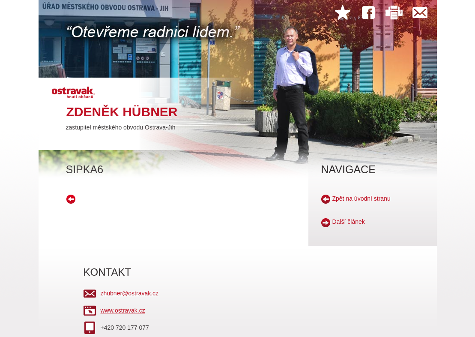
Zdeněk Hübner (122, 112)
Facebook (368, 13)
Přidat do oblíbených (343, 13)
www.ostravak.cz (123, 310)
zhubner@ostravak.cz (130, 293)
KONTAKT (107, 272)
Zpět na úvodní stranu (361, 198)
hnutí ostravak (74, 91)
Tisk (394, 13)
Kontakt (420, 13)
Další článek (348, 221)
